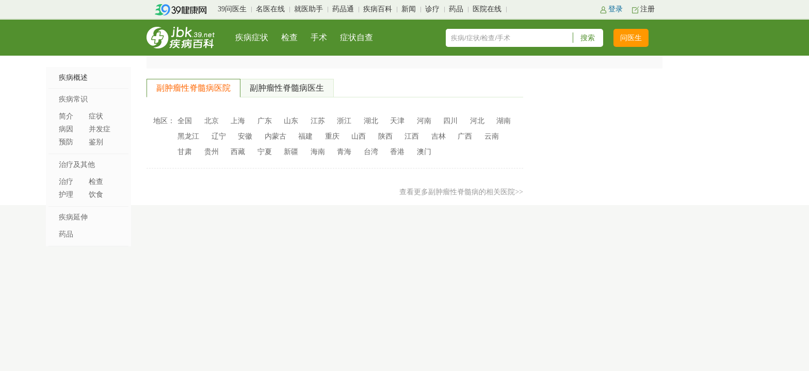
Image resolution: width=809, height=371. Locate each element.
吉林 (438, 136)
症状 (96, 116)
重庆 (332, 136)
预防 (66, 142)
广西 (465, 136)
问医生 (631, 38)
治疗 (66, 181)
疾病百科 (377, 9)
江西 (412, 136)
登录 (615, 9)
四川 (450, 121)
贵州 (211, 152)
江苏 (318, 121)
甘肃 (184, 152)
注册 (647, 9)
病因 (66, 129)
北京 (211, 121)
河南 (424, 121)
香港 (397, 152)
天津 (397, 121)
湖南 (503, 121)
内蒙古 (275, 136)
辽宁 (219, 136)
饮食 (96, 194)
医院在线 (487, 9)
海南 (318, 152)
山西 (358, 136)
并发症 (99, 129)
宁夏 (264, 152)
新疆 (291, 152)
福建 (305, 136)
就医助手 (308, 9)
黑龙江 (188, 136)
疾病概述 (73, 77)
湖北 (371, 121)
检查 (289, 37)
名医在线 (270, 9)
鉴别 (96, 142)
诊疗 (432, 9)
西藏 (238, 152)
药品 (456, 9)
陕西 (385, 136)
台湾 (371, 152)
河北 (477, 121)
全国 (184, 121)
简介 (66, 116)
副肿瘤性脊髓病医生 (287, 87)
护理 (66, 194)
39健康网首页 (184, 9)
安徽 (245, 136)
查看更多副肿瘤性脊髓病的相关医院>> (461, 192)
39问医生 (232, 9)
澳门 (424, 152)
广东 (264, 121)
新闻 (408, 9)
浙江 (344, 121)
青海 (344, 152)
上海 (238, 121)
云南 (491, 136)
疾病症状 (251, 37)
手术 (319, 37)
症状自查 (356, 37)
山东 (291, 121)
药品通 (343, 9)
